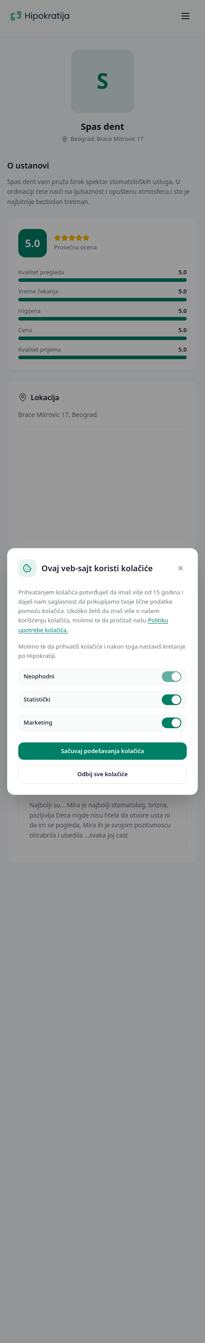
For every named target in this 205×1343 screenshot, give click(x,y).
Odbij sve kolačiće (102, 774)
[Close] (180, 568)
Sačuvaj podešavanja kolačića (102, 751)
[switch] (171, 676)
